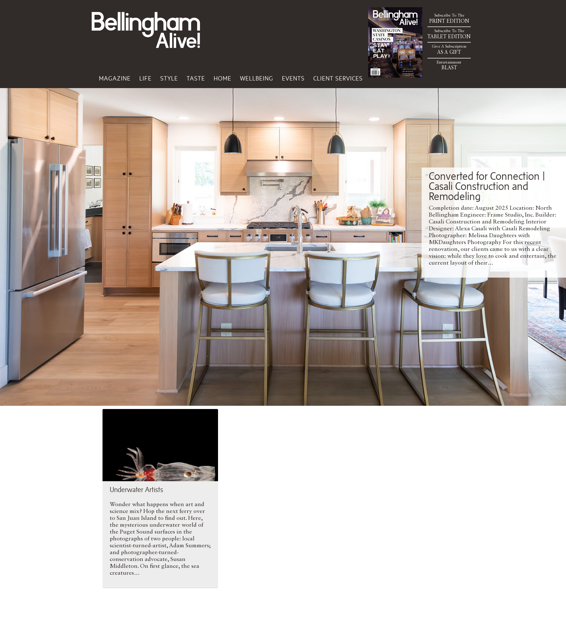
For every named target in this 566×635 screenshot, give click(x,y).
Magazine (115, 78)
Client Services (338, 78)
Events (293, 78)
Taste (196, 78)
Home (222, 78)
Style (169, 78)
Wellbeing (256, 78)
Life (145, 78)
